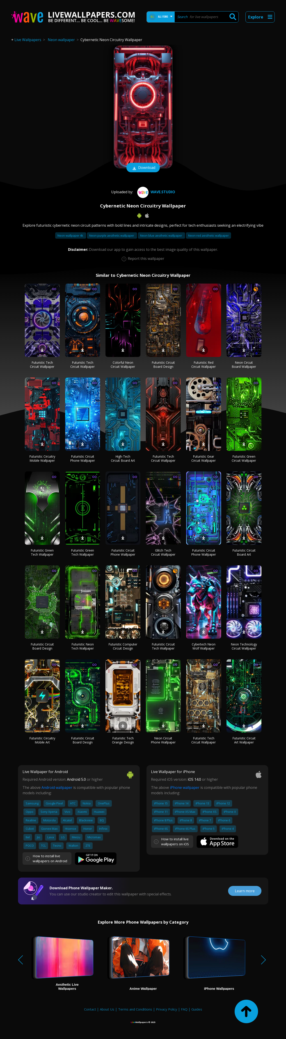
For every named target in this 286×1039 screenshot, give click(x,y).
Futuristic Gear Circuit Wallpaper (203, 458)
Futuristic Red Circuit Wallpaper (203, 364)
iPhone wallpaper (184, 787)
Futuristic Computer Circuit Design (122, 646)
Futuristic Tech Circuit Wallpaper (42, 364)
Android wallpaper (56, 787)
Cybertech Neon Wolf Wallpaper (203, 646)
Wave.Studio (155, 191)
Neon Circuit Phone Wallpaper (163, 740)
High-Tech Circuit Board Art (123, 458)
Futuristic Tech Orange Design (123, 740)
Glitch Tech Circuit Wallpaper (163, 552)
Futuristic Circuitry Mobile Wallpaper (42, 458)
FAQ (184, 1009)
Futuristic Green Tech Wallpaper (42, 552)
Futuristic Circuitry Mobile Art (42, 740)
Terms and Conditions (135, 1009)
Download (143, 168)
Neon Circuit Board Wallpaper (244, 364)
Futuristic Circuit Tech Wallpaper (163, 646)
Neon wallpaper (61, 39)
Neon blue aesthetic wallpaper (161, 235)
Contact (90, 1009)
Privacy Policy (166, 1009)
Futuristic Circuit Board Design (163, 364)
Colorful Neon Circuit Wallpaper (123, 364)
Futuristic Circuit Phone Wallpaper (82, 458)
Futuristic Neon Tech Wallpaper (82, 646)
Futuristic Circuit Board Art (244, 552)
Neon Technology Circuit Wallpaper (244, 646)
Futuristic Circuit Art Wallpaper (244, 740)
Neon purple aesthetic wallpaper (112, 235)
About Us (107, 1009)
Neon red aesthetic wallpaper (208, 235)
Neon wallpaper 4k (70, 235)
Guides (196, 1009)
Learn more (245, 890)
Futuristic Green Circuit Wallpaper (244, 458)
